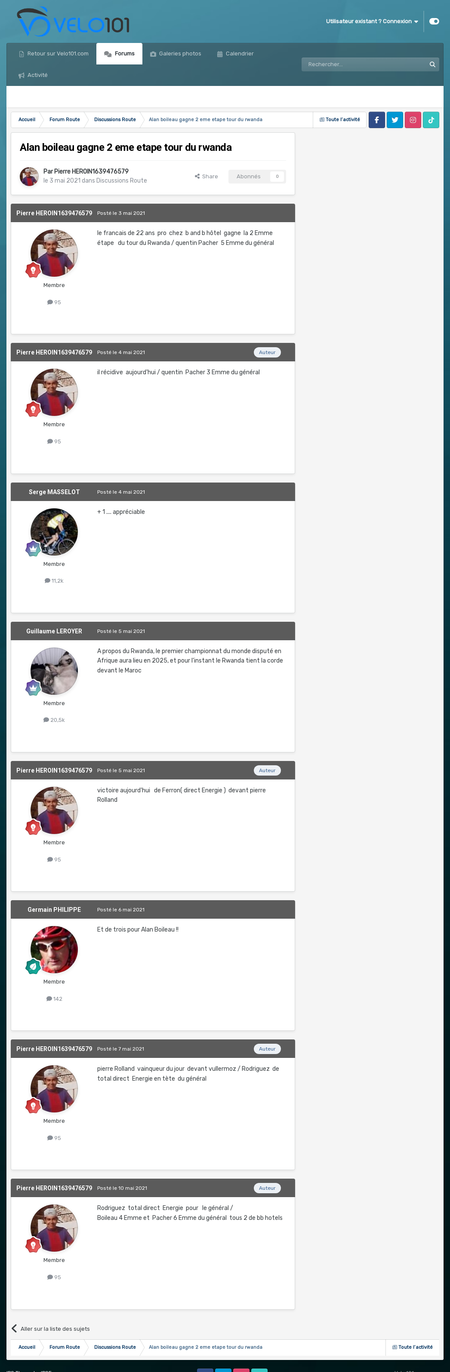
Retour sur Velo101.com (57, 53)
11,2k (54, 581)
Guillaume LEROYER (54, 631)
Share (206, 176)
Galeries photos (179, 53)
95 (54, 302)
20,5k (54, 720)
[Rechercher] (345, 64)
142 (54, 999)
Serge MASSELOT (54, 492)
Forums (124, 53)
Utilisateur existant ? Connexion (372, 21)
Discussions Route (121, 180)
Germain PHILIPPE (54, 909)
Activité (37, 75)
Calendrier (239, 53)
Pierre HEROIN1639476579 (91, 171)
